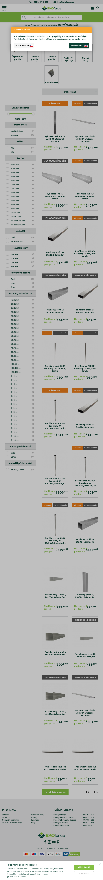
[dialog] (51, 870)
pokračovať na (79, 46)
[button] (35, 876)
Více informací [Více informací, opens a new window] (42, 874)
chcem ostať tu (24, 46)
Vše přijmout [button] (84, 867)
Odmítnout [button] (84, 874)
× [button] (100, 864)
